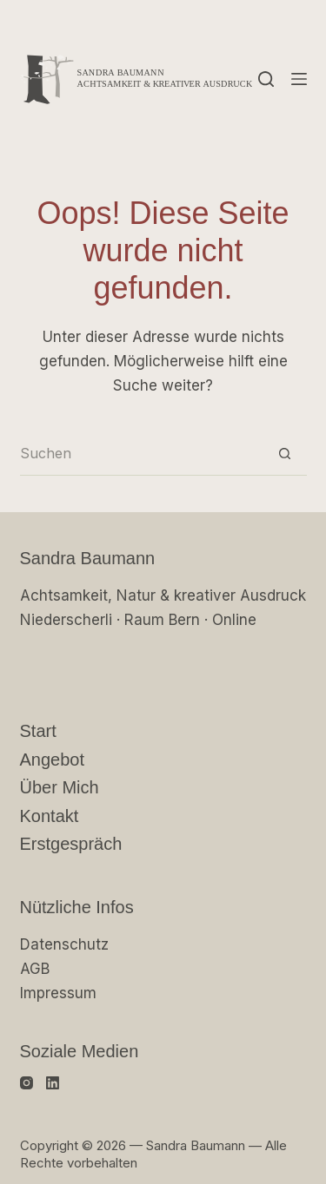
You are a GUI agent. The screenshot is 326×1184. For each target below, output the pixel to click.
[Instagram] (26, 1082)
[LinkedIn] (52, 1082)
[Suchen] (266, 79)
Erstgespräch (71, 843)
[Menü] (299, 79)
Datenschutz (64, 944)
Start (38, 731)
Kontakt (49, 816)
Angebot (52, 759)
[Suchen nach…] (141, 454)
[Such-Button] (285, 454)
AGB (35, 968)
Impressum (58, 993)
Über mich (59, 787)
